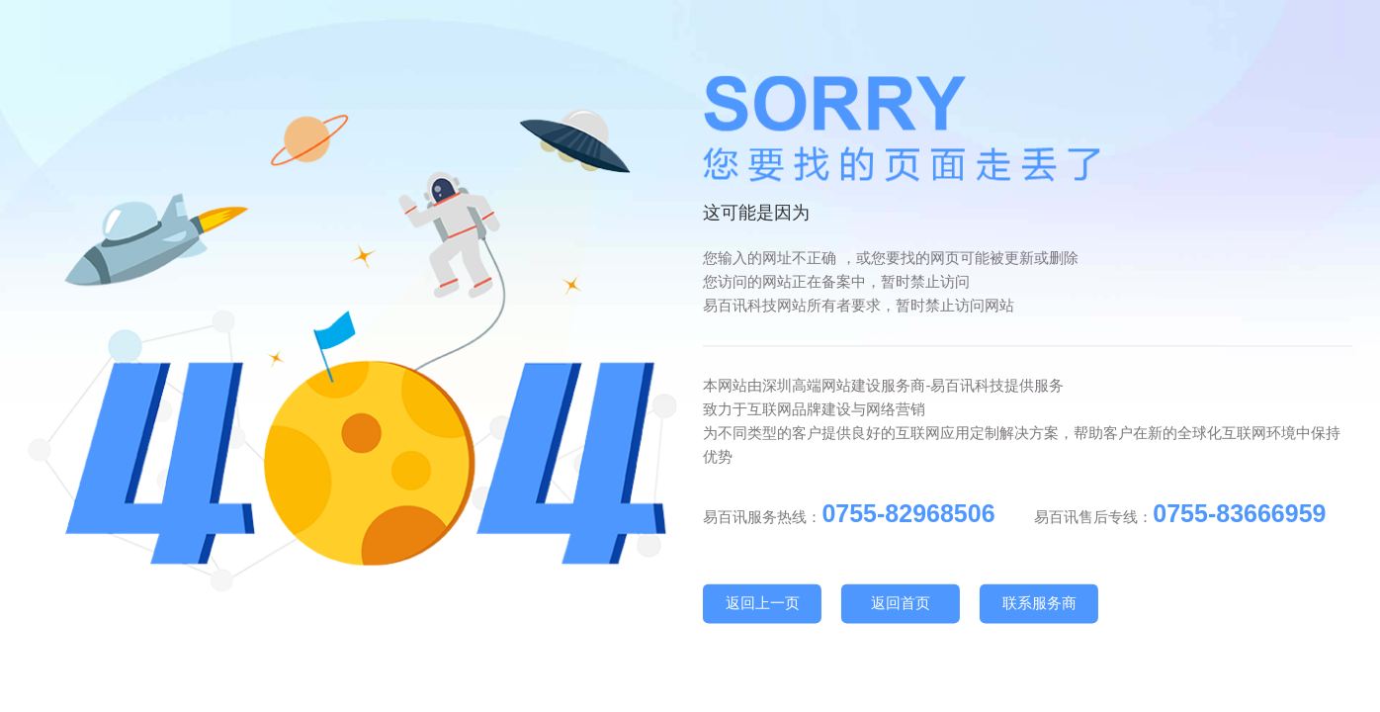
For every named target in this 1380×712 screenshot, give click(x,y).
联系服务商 (1039, 602)
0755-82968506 (907, 513)
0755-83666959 (1239, 513)
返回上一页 (763, 602)
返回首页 (900, 602)
